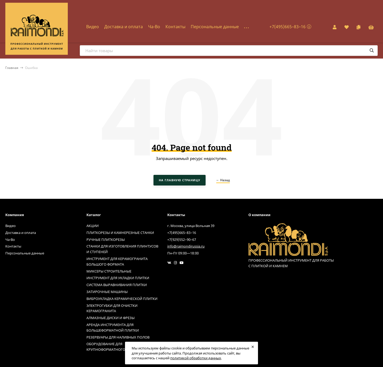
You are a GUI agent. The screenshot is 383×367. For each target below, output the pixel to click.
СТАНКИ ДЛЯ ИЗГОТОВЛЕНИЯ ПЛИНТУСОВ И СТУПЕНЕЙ (122, 249)
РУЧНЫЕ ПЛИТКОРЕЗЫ (105, 239)
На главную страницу (179, 180)
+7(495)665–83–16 (287, 27)
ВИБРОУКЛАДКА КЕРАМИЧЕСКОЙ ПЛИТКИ (121, 298)
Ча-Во (154, 27)
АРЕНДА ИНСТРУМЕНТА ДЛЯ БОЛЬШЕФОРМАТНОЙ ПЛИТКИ (112, 327)
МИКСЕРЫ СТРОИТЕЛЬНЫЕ (108, 271)
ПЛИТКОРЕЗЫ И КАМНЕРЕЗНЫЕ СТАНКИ (120, 232)
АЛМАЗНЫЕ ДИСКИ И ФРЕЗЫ (110, 317)
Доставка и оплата (123, 27)
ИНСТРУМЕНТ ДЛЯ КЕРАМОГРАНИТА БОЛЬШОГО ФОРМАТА (117, 261)
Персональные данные (215, 27)
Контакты (175, 27)
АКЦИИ (92, 225)
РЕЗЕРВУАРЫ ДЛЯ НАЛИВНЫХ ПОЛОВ (117, 337)
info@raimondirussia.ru (186, 246)
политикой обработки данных (195, 358)
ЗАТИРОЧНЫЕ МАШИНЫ (107, 291)
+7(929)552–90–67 (181, 239)
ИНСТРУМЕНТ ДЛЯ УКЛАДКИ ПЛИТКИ (117, 277)
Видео (92, 27)
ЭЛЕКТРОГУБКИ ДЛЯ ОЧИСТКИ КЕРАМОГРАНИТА (112, 308)
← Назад (223, 180)
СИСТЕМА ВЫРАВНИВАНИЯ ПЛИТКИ (116, 284)
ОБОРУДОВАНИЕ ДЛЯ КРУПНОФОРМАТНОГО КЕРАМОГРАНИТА (121, 346)
